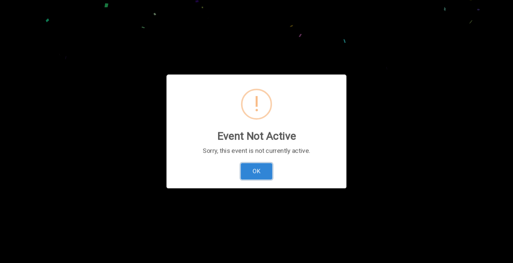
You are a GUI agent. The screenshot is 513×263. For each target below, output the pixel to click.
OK (256, 174)
